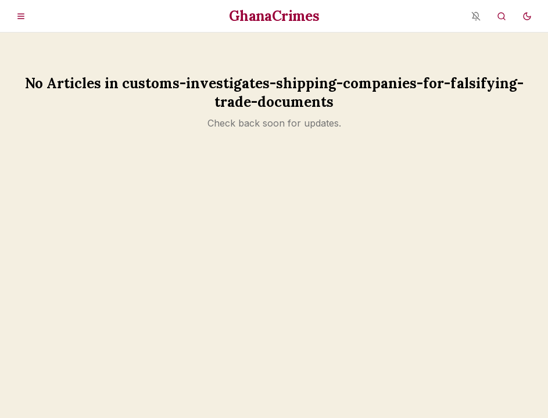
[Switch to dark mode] (527, 16)
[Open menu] (21, 16)
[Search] (501, 16)
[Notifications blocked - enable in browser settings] (476, 16)
